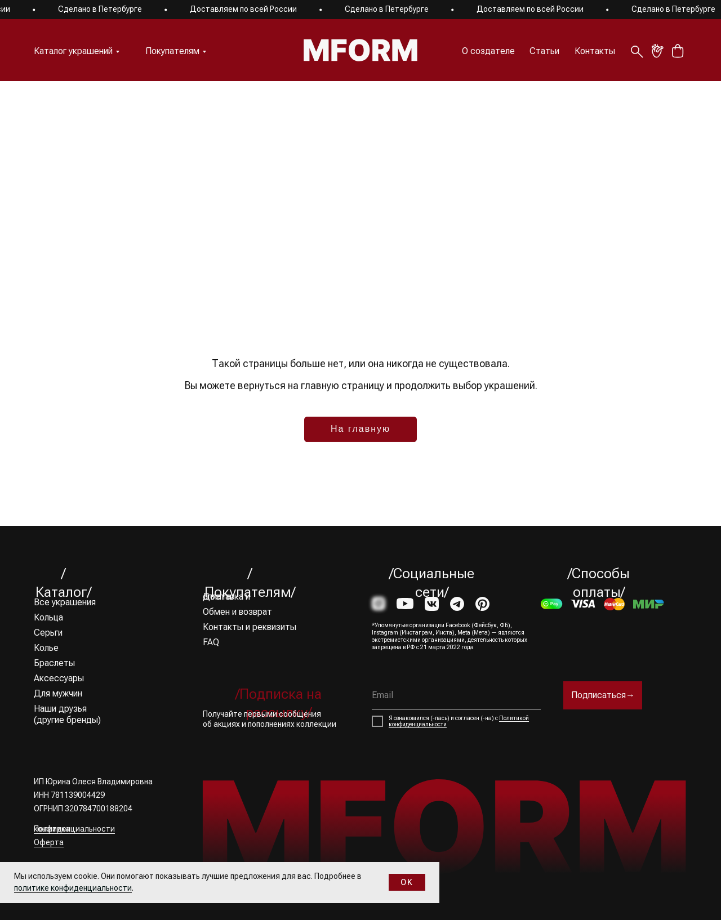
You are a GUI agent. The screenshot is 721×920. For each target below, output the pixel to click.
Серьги (48, 632)
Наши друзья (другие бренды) (67, 714)
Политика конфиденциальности (74, 828)
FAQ (211, 642)
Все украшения (65, 602)
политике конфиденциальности (73, 887)
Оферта (49, 842)
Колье (46, 647)
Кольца (48, 617)
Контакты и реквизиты (249, 627)
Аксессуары (59, 678)
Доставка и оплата (226, 596)
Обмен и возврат (237, 611)
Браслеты (54, 663)
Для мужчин (58, 693)
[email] (456, 695)
